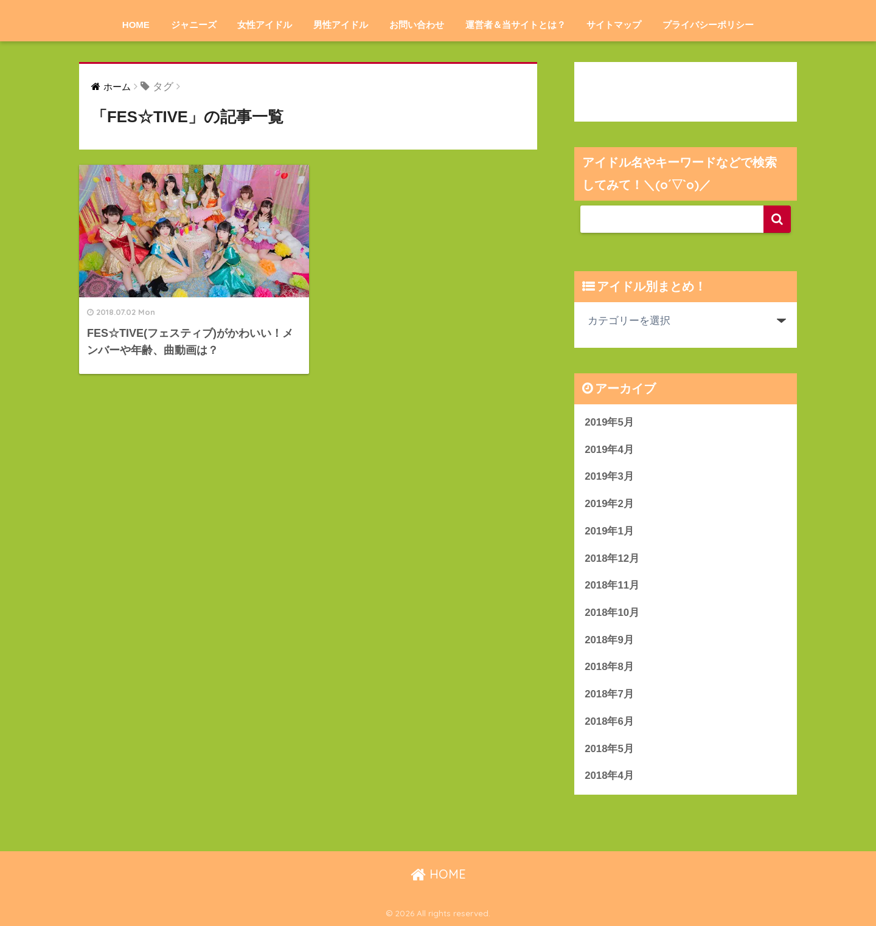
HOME (136, 24)
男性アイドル (340, 24)
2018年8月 (609, 666)
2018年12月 (612, 558)
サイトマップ (613, 24)
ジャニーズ (194, 24)
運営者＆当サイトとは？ (515, 24)
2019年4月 (609, 449)
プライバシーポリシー (708, 24)
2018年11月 (612, 585)
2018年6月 (609, 721)
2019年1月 (609, 531)
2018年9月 (609, 640)
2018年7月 (609, 694)
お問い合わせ (416, 24)
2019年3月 (609, 476)
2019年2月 (609, 504)
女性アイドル (264, 24)
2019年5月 (609, 422)
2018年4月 (609, 775)
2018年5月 (609, 749)
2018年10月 (612, 612)
